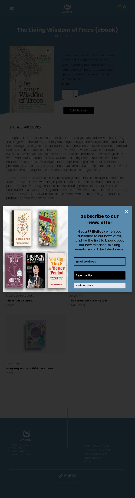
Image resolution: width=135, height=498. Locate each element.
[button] (127, 212)
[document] (67, 249)
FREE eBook (96, 231)
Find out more (84, 285)
